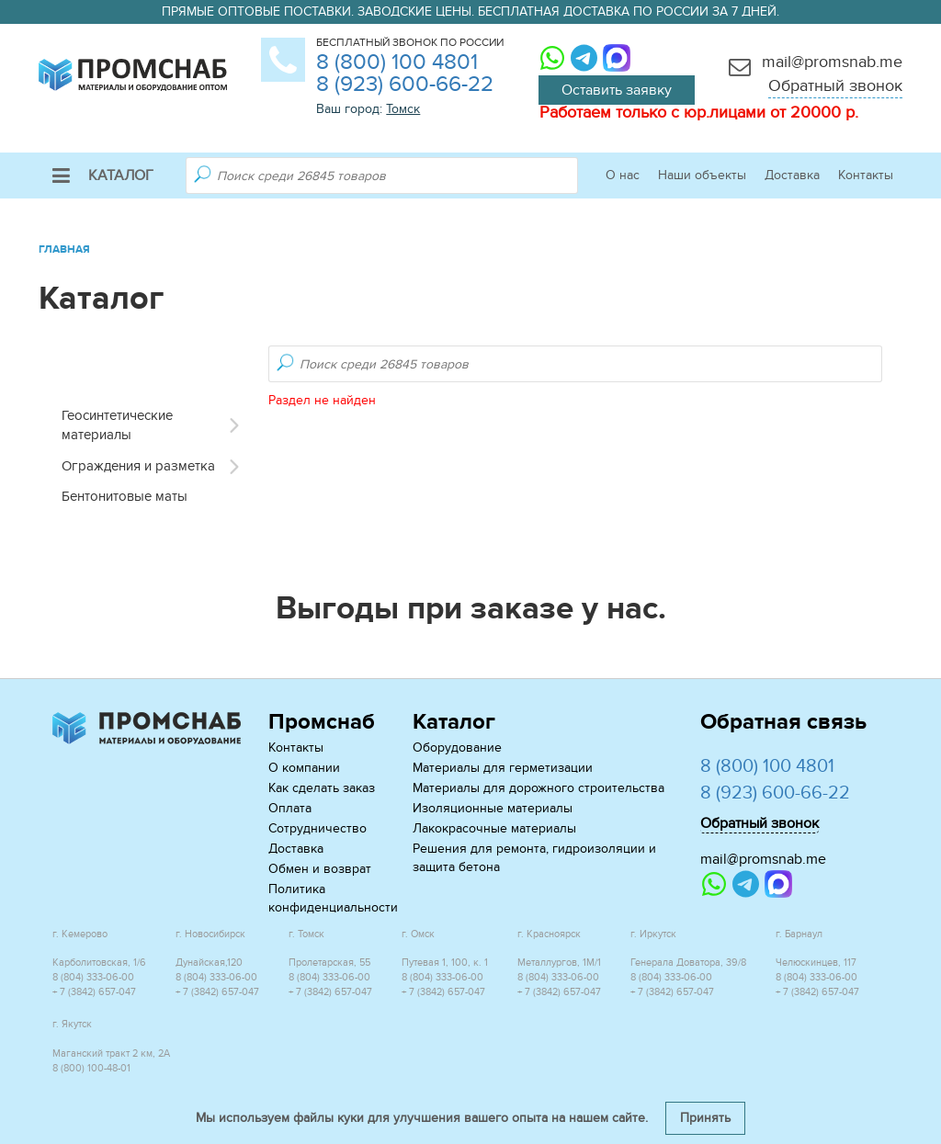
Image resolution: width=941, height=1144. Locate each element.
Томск (403, 109)
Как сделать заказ (321, 788)
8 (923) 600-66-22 (404, 84)
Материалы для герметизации (503, 768)
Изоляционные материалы (493, 808)
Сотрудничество (317, 828)
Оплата (290, 808)
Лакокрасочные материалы (494, 828)
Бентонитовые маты (124, 496)
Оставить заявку (616, 90)
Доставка (792, 175)
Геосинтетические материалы (117, 425)
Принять (705, 1118)
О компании (304, 768)
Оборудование (457, 747)
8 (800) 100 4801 (397, 62)
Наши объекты (702, 175)
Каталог (102, 175)
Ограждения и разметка (138, 466)
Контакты (865, 175)
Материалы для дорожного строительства (538, 788)
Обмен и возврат (319, 869)
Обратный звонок (835, 86)
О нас (623, 175)
